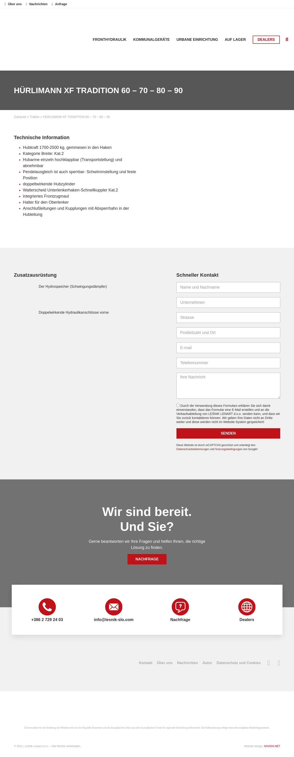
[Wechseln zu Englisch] (262, 4)
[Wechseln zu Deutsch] (270, 4)
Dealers (246, 620)
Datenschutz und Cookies (239, 664)
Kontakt (146, 664)
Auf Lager (235, 39)
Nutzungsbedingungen (228, 449)
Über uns (164, 664)
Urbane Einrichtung (197, 39)
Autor (207, 664)
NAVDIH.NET (272, 747)
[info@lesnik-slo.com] (114, 607)
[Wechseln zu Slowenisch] (253, 4)
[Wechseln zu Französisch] (279, 4)
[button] (287, 39)
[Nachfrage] (180, 607)
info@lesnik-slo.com (114, 620)
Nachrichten (187, 664)
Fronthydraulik (109, 39)
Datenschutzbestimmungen (192, 449)
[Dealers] (247, 607)
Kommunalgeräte (151, 39)
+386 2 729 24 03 (47, 620)
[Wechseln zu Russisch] (288, 4)
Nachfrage (180, 620)
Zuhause (20, 117)
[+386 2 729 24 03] (47, 607)
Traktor (34, 117)
